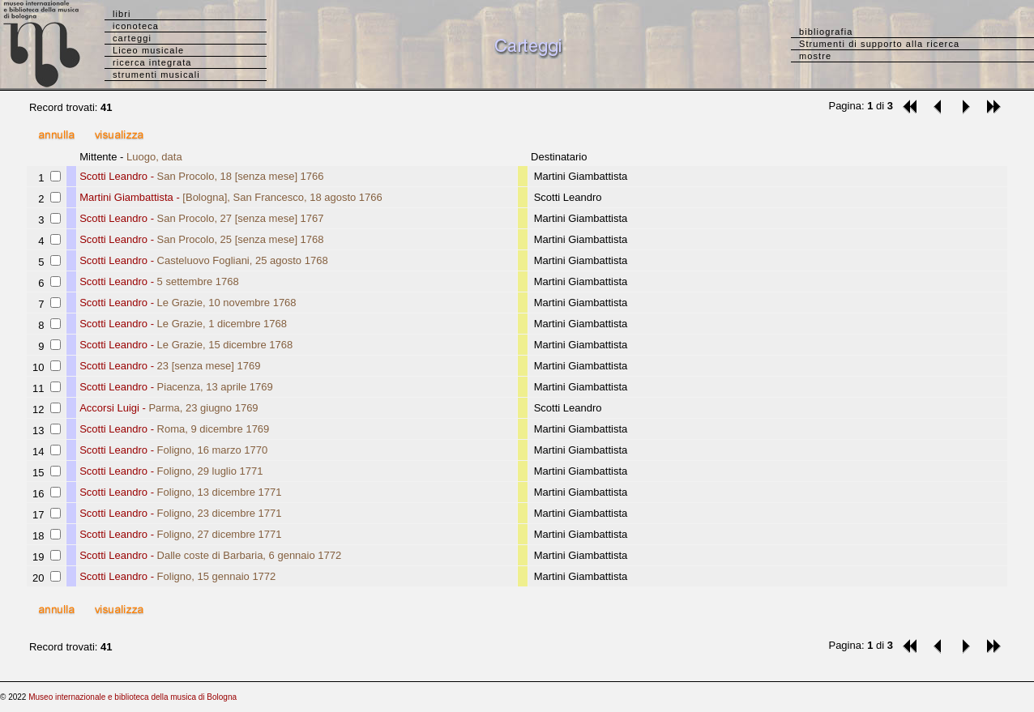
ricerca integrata (152, 62)
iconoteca (136, 26)
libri (122, 14)
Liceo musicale (148, 50)
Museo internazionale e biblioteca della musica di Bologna (132, 697)
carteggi (132, 38)
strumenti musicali (156, 74)
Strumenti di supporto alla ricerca (879, 44)
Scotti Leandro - (201, 176)
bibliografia (825, 31)
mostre (815, 56)
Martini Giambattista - (230, 197)
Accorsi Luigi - (168, 408)
